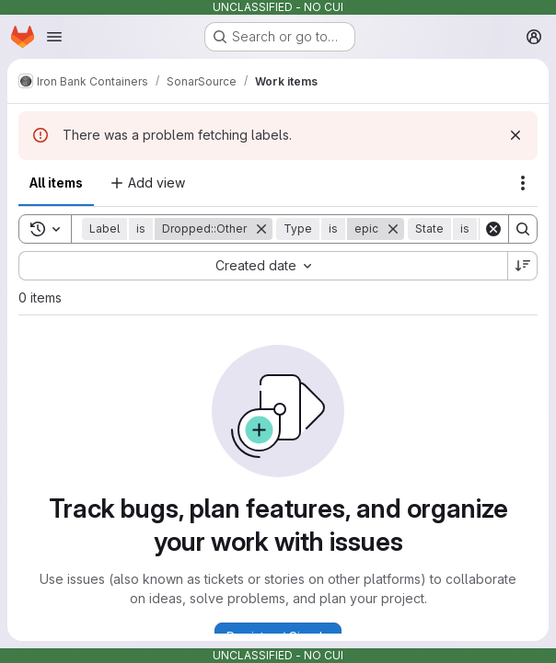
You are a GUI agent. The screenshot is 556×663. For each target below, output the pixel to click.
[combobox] (262, 265)
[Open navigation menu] (54, 36)
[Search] (523, 229)
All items (56, 182)
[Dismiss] (515, 135)
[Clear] (493, 229)
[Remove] (261, 229)
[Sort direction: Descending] (523, 265)
